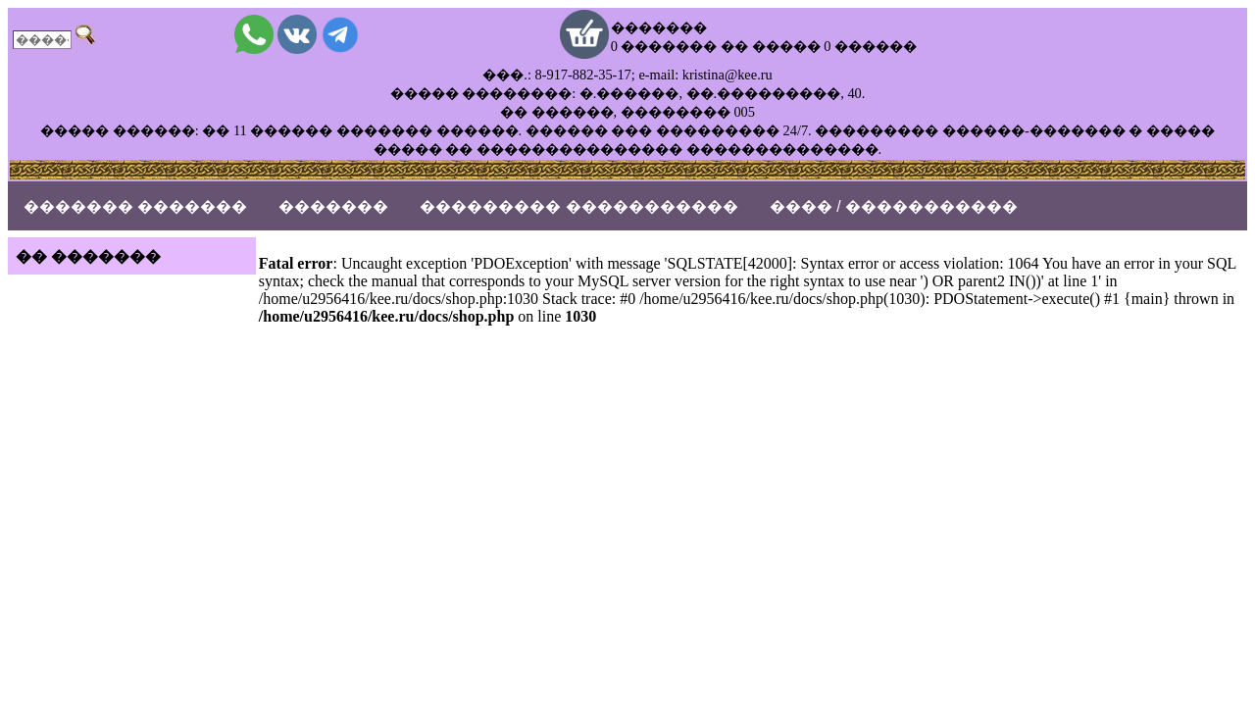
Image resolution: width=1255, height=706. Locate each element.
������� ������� (135, 206)
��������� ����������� (578, 206)
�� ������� (88, 256)
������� (333, 206)
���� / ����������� (894, 206)
